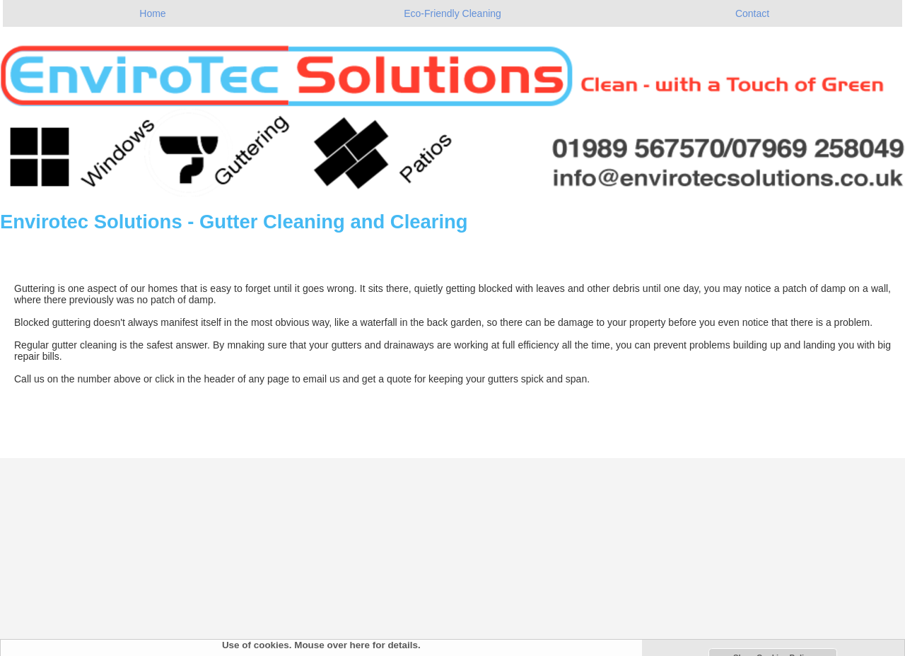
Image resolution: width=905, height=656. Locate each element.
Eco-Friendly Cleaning (452, 13)
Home (152, 13)
